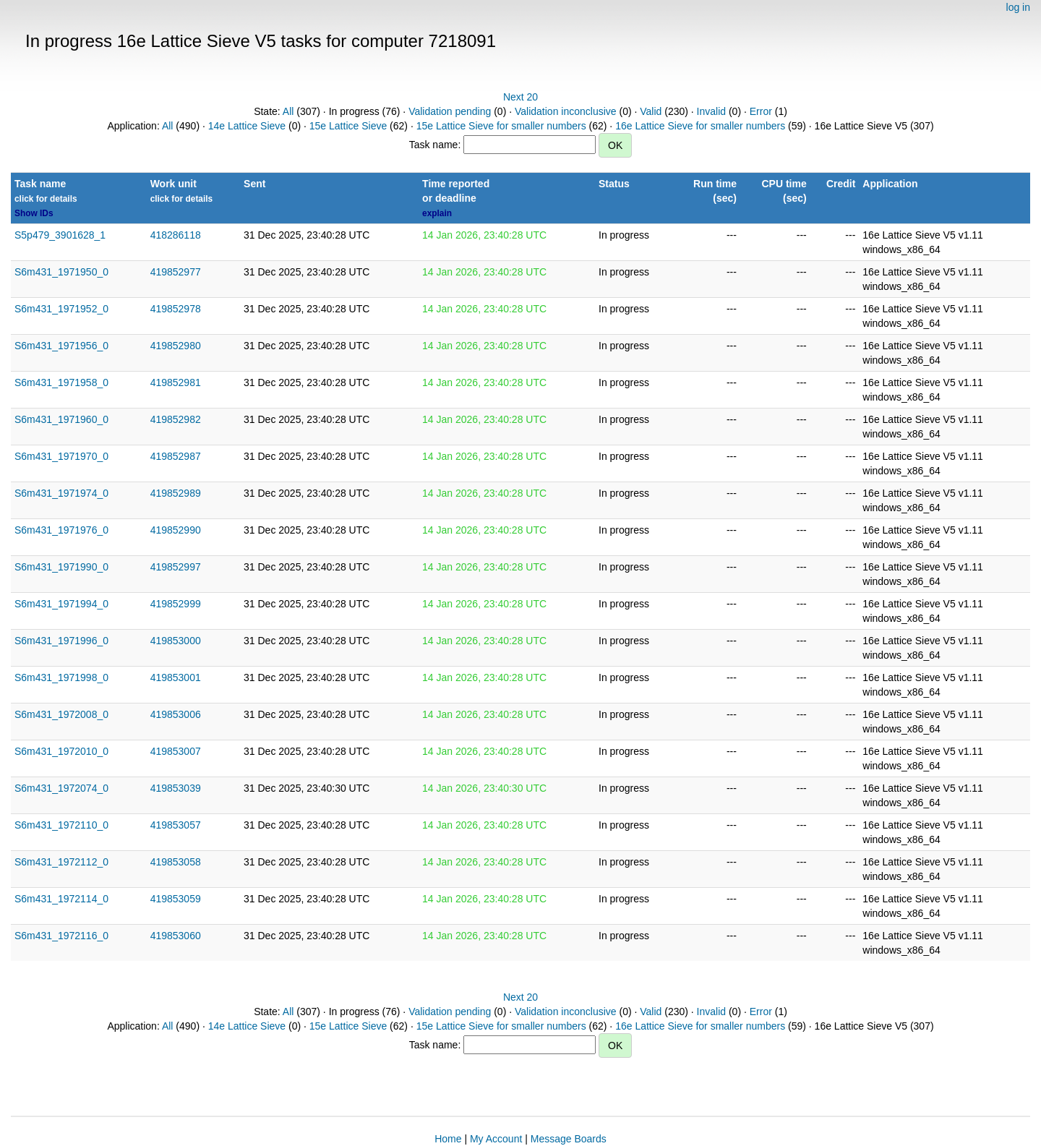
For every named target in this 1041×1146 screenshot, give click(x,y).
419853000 (175, 640)
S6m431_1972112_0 (61, 862)
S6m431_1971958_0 (61, 382)
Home (447, 1139)
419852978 (175, 309)
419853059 (175, 899)
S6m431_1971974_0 (61, 493)
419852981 (175, 382)
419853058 (175, 862)
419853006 (175, 714)
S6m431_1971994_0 (61, 604)
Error (761, 111)
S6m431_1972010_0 (61, 751)
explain (437, 213)
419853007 (175, 751)
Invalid (711, 111)
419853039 (175, 788)
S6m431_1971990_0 (61, 567)
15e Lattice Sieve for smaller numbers (501, 126)
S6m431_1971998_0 (61, 677)
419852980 (175, 345)
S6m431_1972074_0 (61, 788)
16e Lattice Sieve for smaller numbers (700, 126)
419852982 (175, 419)
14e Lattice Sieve (247, 126)
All (288, 111)
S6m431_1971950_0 (61, 272)
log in (1018, 7)
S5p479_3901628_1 (60, 235)
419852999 (175, 604)
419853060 (175, 935)
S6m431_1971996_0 (61, 640)
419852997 (175, 567)
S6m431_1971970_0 (61, 456)
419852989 (175, 493)
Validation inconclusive (566, 111)
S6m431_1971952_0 (61, 309)
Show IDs (33, 213)
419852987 (175, 456)
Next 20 (520, 97)
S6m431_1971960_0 (61, 419)
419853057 (175, 825)
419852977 (175, 272)
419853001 (175, 677)
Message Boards (569, 1139)
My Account (496, 1139)
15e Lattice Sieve (348, 126)
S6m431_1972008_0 (61, 714)
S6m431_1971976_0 (61, 530)
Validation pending (449, 111)
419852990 (175, 530)
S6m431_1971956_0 (61, 345)
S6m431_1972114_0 (61, 899)
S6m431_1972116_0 (61, 935)
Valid (650, 111)
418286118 (175, 235)
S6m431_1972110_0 (61, 825)
